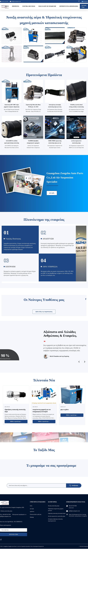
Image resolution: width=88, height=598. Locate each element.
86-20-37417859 (73, 505)
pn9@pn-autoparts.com (16, 1)
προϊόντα (32, 511)
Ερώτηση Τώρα (84, 6)
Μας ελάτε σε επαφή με (47, 6)
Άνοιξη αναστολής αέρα (53, 505)
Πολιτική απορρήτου (84, 546)
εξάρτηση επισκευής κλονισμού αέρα (56, 513)
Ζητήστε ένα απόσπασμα (68, 6)
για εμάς (51, 193)
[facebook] (1, 540)
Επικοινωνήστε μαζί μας (35, 514)
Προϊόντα (15, 6)
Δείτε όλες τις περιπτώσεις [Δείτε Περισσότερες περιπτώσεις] (44, 311)
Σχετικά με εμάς (28, 6)
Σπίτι (7, 6)
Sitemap (32, 517)
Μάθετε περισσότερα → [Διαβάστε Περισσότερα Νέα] (16, 421)
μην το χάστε (65, 409)
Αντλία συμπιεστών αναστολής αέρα (56, 516)
